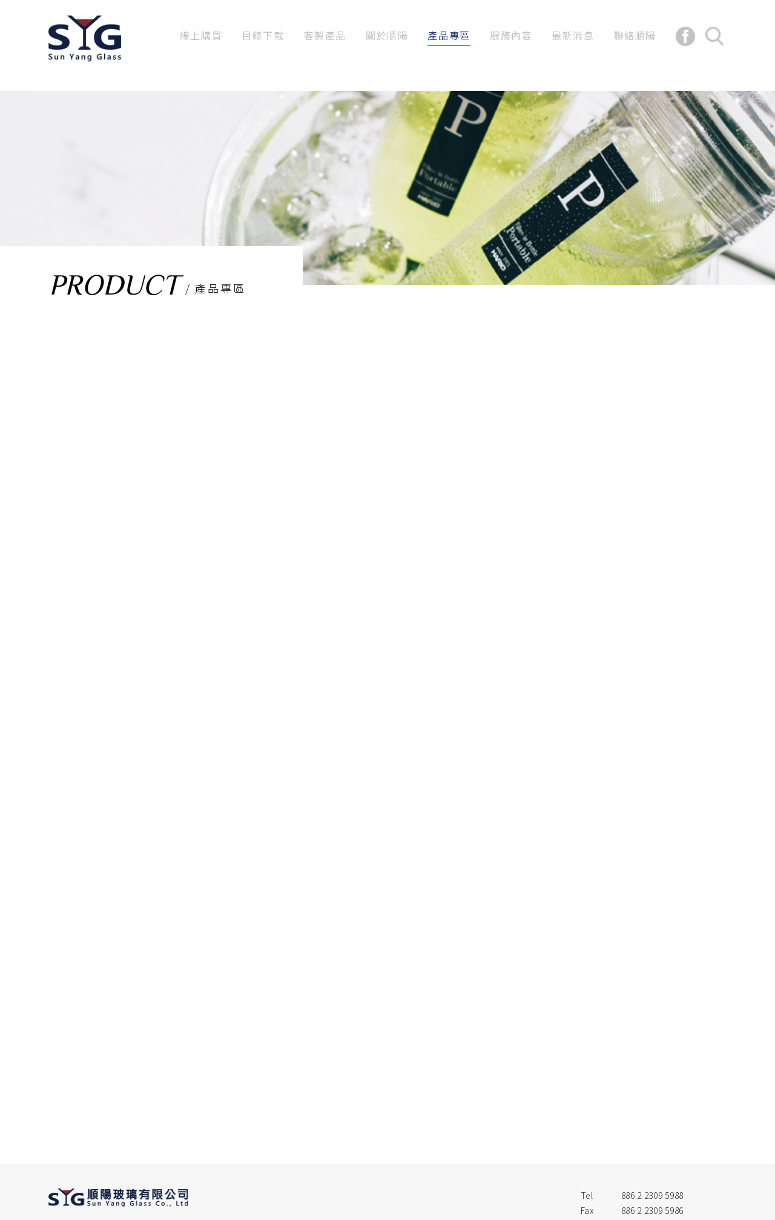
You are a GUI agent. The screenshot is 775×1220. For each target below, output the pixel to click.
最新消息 (573, 35)
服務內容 (511, 35)
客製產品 (325, 35)
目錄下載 (263, 35)
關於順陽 (387, 35)
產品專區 (448, 35)
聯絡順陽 (635, 35)
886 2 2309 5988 (652, 1195)
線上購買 (201, 35)
